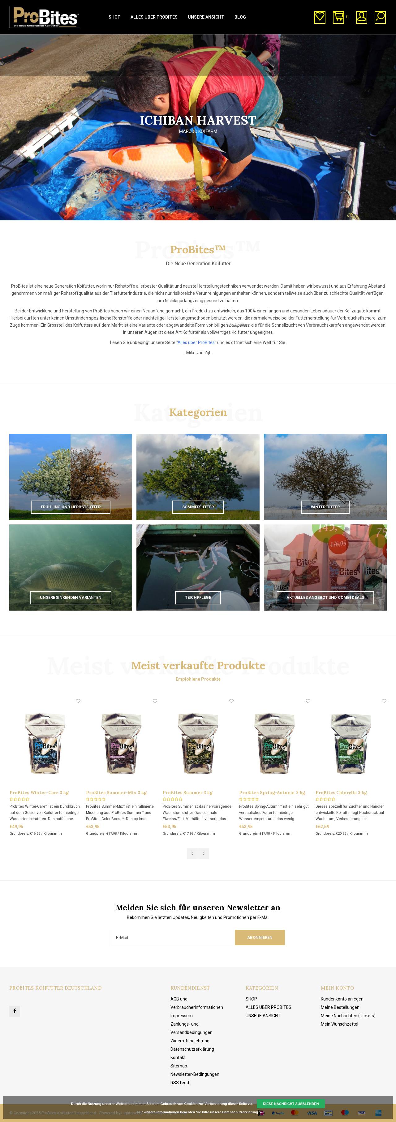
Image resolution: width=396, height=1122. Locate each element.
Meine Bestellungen (340, 1007)
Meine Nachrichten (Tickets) (348, 1015)
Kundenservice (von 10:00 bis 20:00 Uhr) (238, 40)
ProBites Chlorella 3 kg (341, 792)
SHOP (114, 17)
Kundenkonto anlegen (342, 998)
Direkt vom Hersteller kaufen (124, 40)
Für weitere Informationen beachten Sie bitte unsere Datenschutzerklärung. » (199, 1112)
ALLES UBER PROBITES (154, 17)
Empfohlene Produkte (198, 679)
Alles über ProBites (196, 342)
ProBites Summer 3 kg (188, 792)
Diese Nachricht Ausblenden (291, 1104)
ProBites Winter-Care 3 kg (39, 792)
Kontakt (178, 1057)
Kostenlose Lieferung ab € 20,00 (354, 40)
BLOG (240, 17)
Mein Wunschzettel (339, 1024)
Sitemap (178, 1065)
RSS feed (179, 1082)
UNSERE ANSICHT (206, 17)
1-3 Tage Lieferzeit (29, 40)
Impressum (181, 1015)
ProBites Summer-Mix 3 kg (116, 792)
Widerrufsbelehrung (189, 1040)
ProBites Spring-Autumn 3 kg (272, 792)
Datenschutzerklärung (192, 1049)
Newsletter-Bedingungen (194, 1074)
